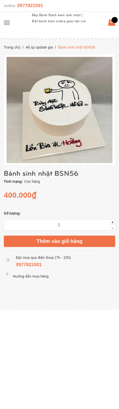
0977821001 (30, 5)
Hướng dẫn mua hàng (31, 276)
